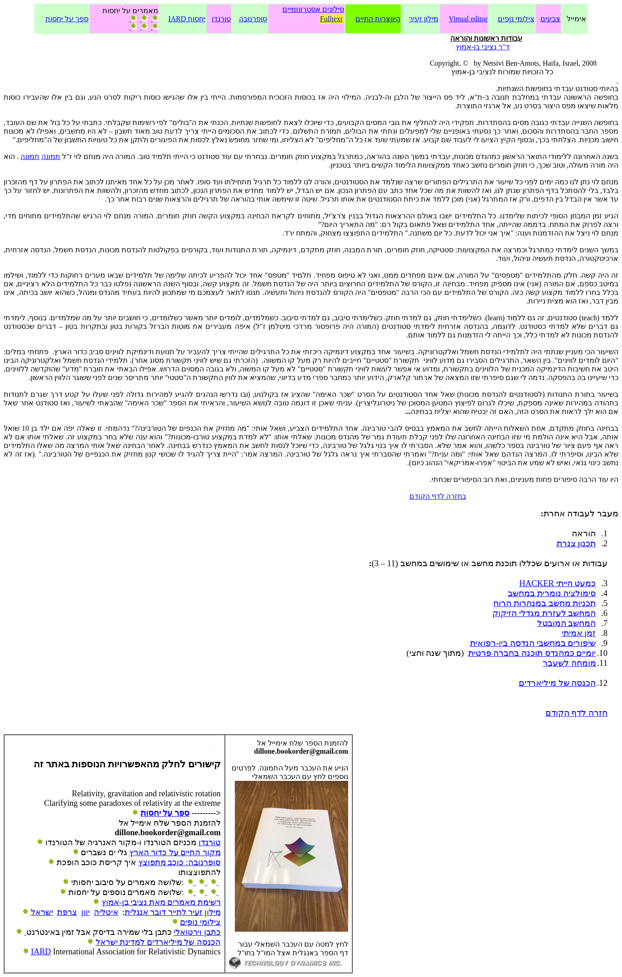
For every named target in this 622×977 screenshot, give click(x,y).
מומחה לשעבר (569, 663)
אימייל (576, 19)
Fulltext (331, 19)
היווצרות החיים (377, 19)
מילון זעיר (423, 19)
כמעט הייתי (557, 583)
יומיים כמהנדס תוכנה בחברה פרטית (532, 653)
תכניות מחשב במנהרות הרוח (544, 603)
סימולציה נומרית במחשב (552, 593)
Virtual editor (468, 19)
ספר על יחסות (66, 19)
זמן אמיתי (579, 633)
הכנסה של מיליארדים (557, 683)
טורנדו (221, 19)
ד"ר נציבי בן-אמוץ (483, 47)
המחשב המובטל (566, 623)
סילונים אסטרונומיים (313, 9)
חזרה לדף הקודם (576, 712)
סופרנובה (253, 19)
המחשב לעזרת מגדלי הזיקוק (544, 613)
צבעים (550, 19)
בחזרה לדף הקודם (437, 496)
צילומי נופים (516, 19)
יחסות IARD (186, 19)
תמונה (50, 156)
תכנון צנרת (576, 543)
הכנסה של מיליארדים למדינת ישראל (158, 942)
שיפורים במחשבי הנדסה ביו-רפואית (533, 643)
